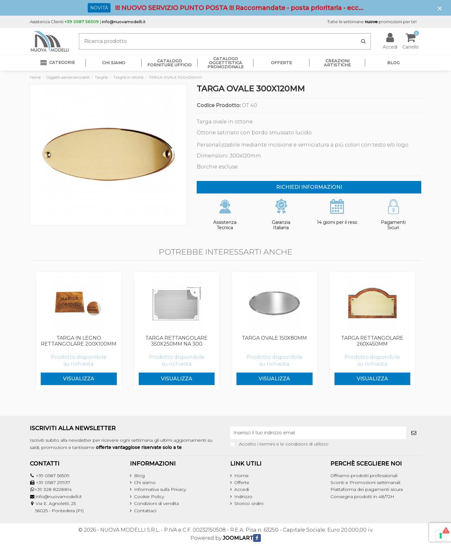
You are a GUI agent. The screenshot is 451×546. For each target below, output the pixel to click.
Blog (139, 475)
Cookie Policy (149, 496)
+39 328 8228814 (53, 489)
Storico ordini (248, 503)
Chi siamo (145, 482)
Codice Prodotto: (219, 105)
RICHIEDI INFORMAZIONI (309, 187)
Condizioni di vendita (156, 503)
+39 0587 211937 (53, 482)
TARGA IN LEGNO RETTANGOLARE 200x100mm (79, 341)
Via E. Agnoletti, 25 (56, 503)
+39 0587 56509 (53, 475)
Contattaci (145, 510)
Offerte (241, 482)
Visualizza (78, 379)
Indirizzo (243, 496)
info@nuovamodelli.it (124, 21)
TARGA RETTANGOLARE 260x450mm (372, 341)
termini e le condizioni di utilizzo (294, 444)
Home (241, 475)
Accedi (241, 489)
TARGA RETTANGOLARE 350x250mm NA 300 (176, 341)
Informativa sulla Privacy (160, 489)
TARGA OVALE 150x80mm (274, 338)
